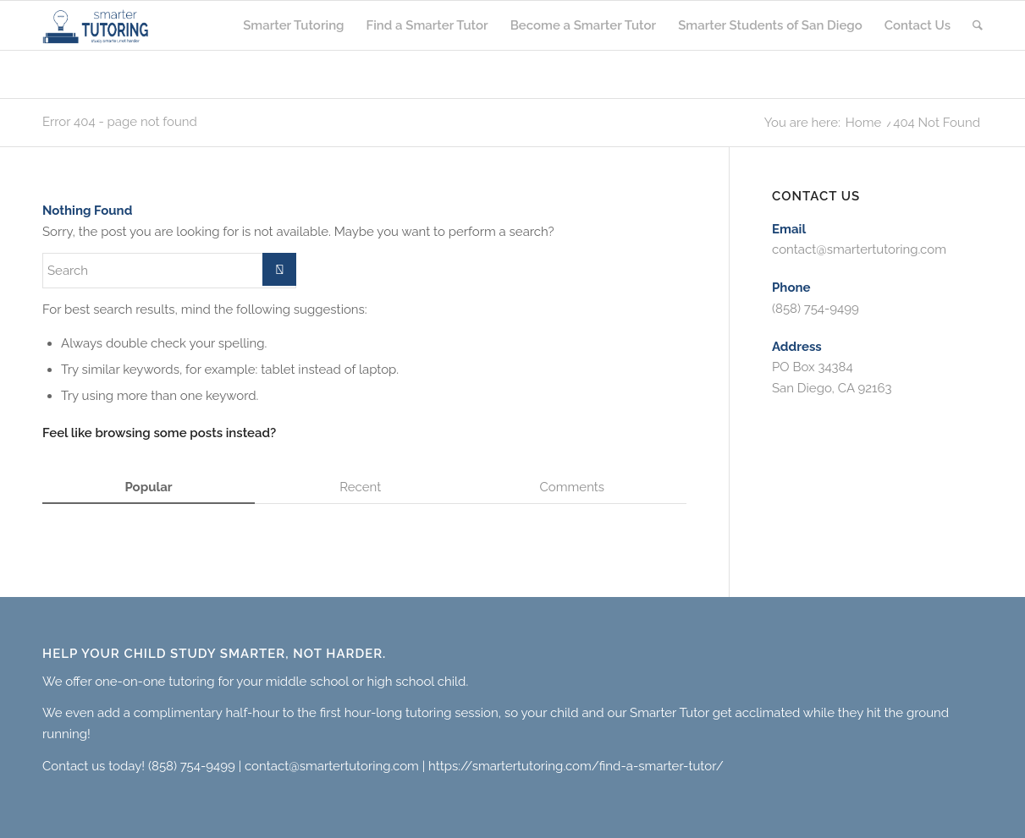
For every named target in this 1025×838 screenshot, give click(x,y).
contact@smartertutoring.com (859, 249)
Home (863, 123)
